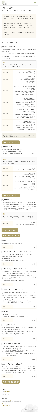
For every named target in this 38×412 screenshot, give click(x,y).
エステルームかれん (6, 400)
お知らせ (4, 403)
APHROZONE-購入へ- (7, 405)
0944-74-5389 (7, 391)
